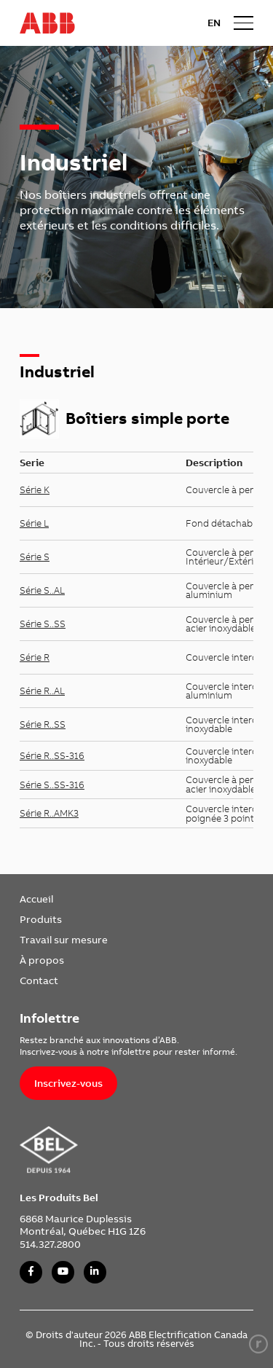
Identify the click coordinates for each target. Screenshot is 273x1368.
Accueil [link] (36, 898)
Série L (34, 523)
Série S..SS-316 (52, 784)
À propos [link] (42, 960)
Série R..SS (43, 724)
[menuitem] (64, 899)
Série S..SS (43, 623)
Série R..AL (42, 690)
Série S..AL (42, 590)
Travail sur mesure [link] (64, 939)
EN (214, 22)
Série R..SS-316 (52, 755)
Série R (35, 657)
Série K (35, 489)
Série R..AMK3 (49, 813)
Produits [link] (41, 919)
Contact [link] (39, 980)
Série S (35, 556)
